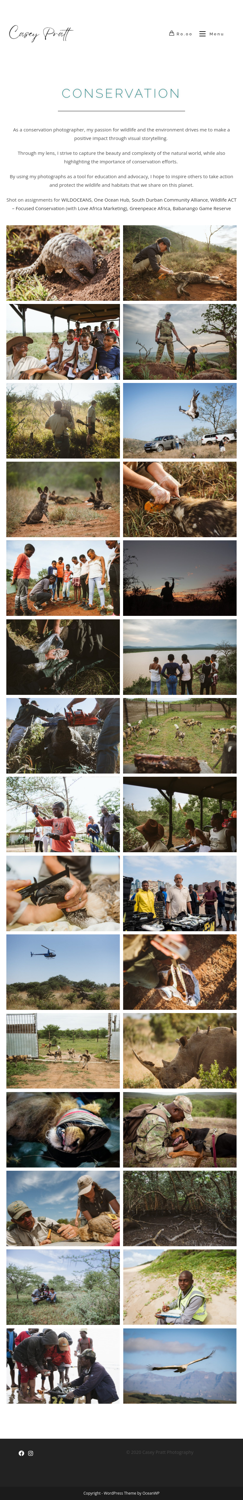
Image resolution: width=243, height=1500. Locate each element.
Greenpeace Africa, (150, 208)
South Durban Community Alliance (170, 200)
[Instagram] (30, 1453)
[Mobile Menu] (209, 34)
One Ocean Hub (111, 200)
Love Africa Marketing (102, 208)
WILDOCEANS (76, 200)
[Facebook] (21, 1453)
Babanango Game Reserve (202, 208)
